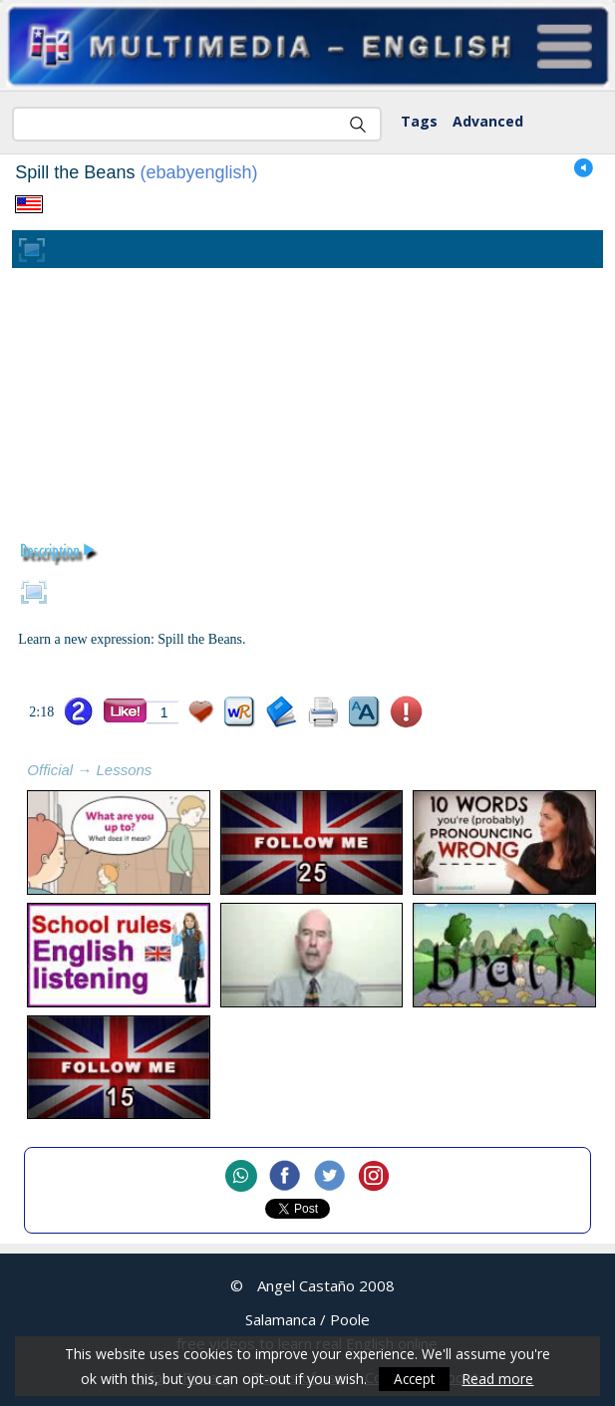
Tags (419, 121)
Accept (415, 1378)
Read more (499, 1378)
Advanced (488, 121)
